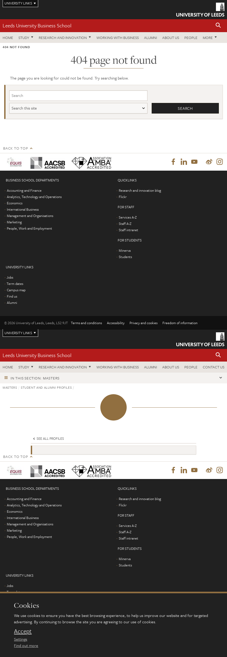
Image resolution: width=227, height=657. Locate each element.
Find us (12, 296)
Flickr (123, 196)
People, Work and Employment (29, 228)
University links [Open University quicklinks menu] (18, 332)
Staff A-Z (125, 223)
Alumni (150, 37)
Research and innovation (63, 37)
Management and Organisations (30, 215)
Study (23, 37)
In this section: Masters (35, 378)
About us (170, 37)
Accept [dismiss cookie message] (23, 631)
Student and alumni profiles (46, 387)
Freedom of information (180, 322)
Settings (20, 639)
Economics (14, 203)
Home (8, 37)
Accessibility (116, 322)
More (208, 37)
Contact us (213, 367)
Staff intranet (128, 230)
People (191, 37)
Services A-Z (128, 217)
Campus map (16, 290)
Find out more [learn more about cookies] (26, 645)
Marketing (14, 222)
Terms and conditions (86, 322)
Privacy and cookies (143, 322)
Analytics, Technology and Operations (34, 196)
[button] (218, 25)
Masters (10, 387)
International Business (23, 209)
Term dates (15, 283)
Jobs (10, 277)
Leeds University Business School (37, 25)
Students (125, 256)
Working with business (117, 37)
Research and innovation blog (140, 190)
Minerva (125, 250)
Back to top (15, 148)
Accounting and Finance (24, 190)
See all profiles (48, 438)
